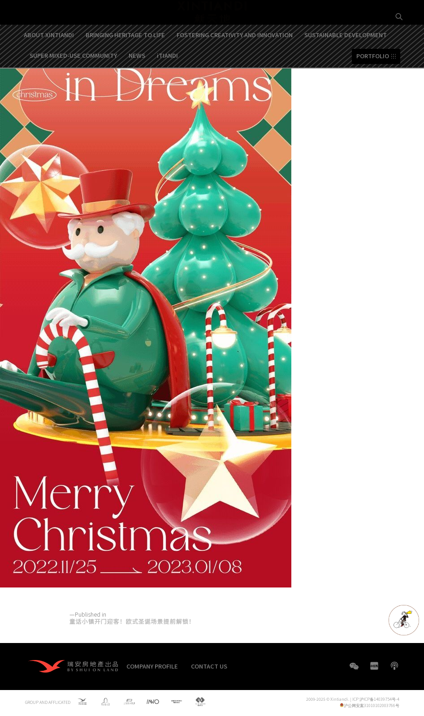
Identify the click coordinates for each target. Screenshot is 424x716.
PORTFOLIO (372, 84)
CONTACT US (209, 666)
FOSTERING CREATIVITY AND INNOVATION (235, 63)
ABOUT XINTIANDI (49, 63)
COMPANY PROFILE (152, 666)
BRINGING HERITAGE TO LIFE (125, 63)
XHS (374, 666)
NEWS (137, 83)
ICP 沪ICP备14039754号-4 (375, 700)
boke (394, 666)
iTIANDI (167, 83)
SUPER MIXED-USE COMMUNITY (73, 83)
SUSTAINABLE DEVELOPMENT (345, 63)
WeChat (354, 670)
